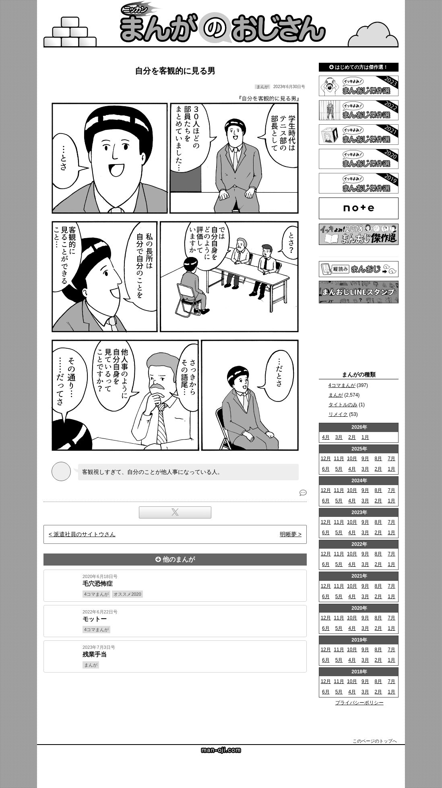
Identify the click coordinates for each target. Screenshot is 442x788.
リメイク (338, 414)
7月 (391, 458)
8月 (378, 458)
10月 (352, 458)
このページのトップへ (375, 741)
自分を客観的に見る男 (175, 70)
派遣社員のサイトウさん (85, 534)
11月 (339, 458)
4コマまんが (341, 385)
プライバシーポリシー (359, 703)
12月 (326, 458)
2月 (352, 437)
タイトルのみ (342, 404)
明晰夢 (288, 534)
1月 (365, 437)
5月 (339, 469)
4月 (326, 437)
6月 (326, 469)
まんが (335, 395)
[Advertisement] (175, 700)
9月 (365, 458)
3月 (339, 437)
